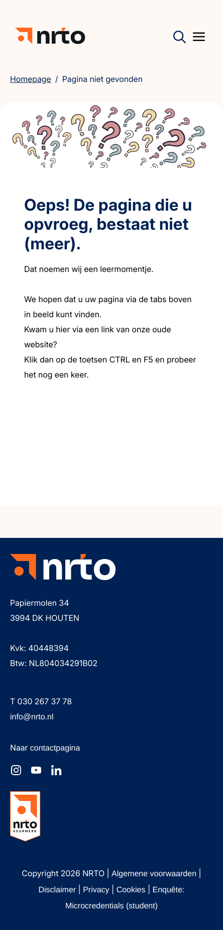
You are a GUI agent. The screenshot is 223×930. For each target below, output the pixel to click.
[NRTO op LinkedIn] (56, 770)
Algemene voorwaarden (155, 874)
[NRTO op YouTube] (36, 770)
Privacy (97, 890)
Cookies (132, 890)
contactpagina (55, 748)
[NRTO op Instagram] (16, 770)
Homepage (30, 79)
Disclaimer (58, 890)
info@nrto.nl (32, 717)
